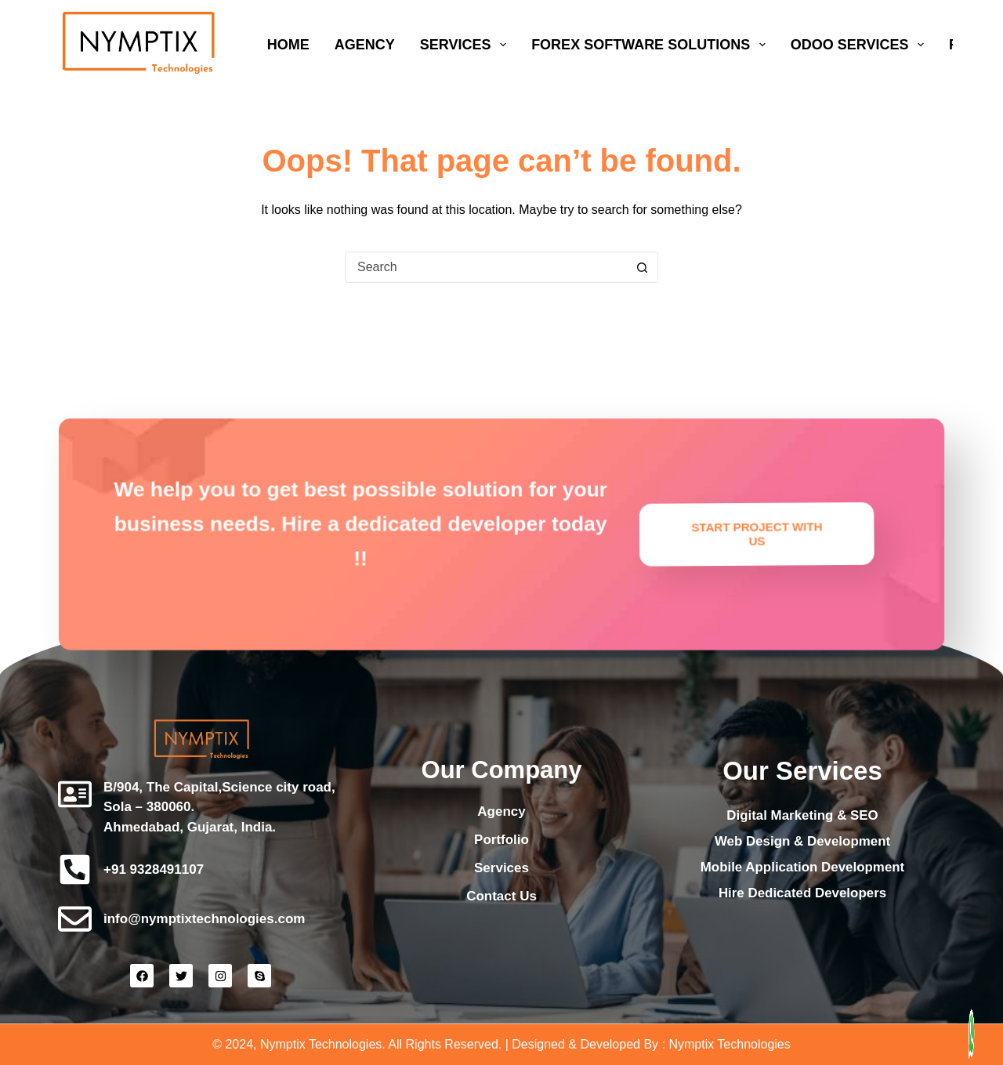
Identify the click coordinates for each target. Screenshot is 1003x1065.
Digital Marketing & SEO (802, 815)
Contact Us (501, 896)
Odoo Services (860, 44)
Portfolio (501, 839)
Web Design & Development (802, 841)
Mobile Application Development (802, 867)
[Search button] (641, 267)
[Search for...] (486, 267)
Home (288, 45)
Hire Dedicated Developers (802, 893)
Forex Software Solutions (651, 44)
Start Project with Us (693, 516)
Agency (365, 45)
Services (466, 44)
